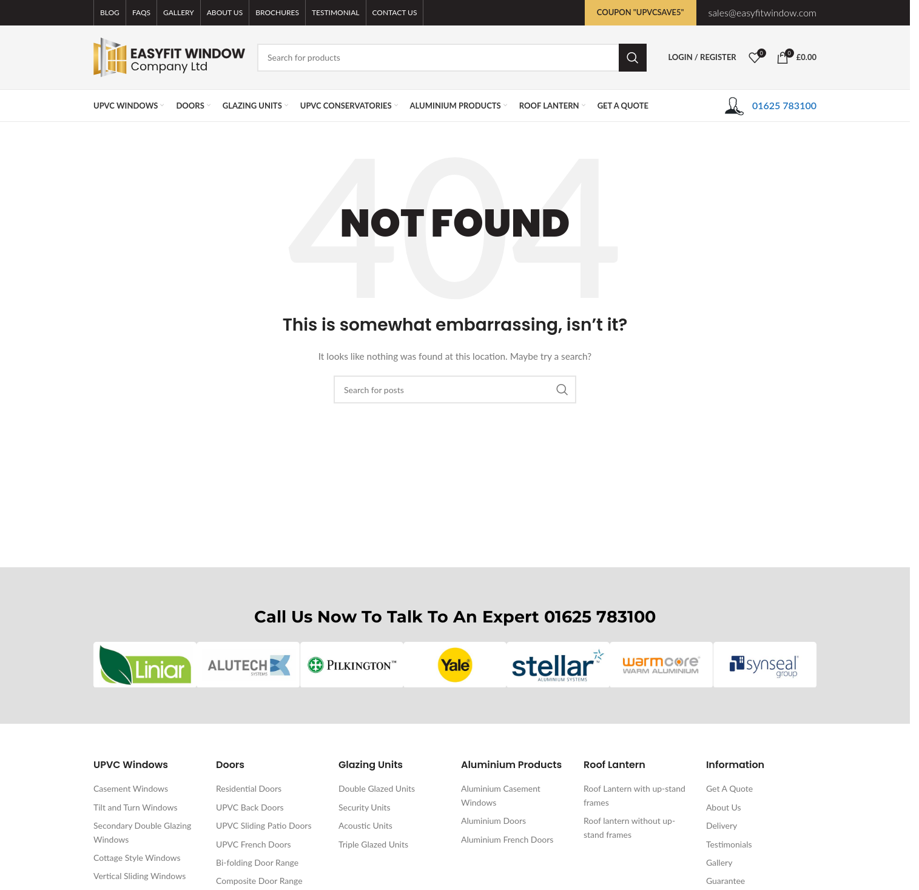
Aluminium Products (511, 766)
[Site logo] (169, 56)
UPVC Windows (130, 766)
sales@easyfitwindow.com (762, 12)
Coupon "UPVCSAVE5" (640, 12)
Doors (230, 766)
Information (735, 766)
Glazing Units (370, 766)
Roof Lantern (614, 766)
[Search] (452, 58)
